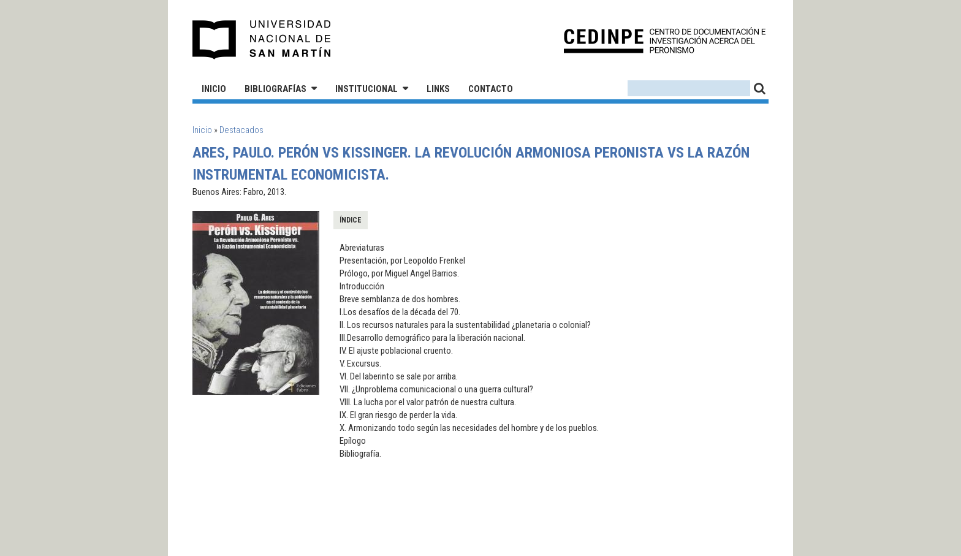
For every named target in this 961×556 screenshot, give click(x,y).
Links (438, 88)
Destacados (241, 129)
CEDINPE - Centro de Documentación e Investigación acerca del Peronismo (664, 40)
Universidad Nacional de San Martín (262, 39)
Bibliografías (275, 88)
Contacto (490, 88)
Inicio (214, 88)
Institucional (366, 88)
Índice (351, 220)
